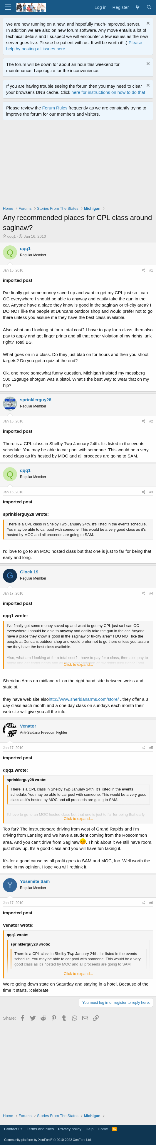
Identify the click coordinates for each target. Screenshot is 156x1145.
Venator (28, 725)
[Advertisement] (79, 164)
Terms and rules (40, 1129)
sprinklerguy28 (35, 399)
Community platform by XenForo (48, 1139)
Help (90, 1129)
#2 (151, 421)
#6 (151, 903)
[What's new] (137, 7)
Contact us (13, 1129)
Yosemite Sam (35, 881)
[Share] (143, 270)
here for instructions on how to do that (108, 92)
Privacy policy (69, 1129)
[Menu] (8, 7)
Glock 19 (29, 571)
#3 (151, 492)
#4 (151, 593)
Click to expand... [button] (78, 664)
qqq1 (11, 236)
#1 (151, 270)
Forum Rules (55, 107)
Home (103, 1129)
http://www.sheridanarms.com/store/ (84, 699)
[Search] (149, 7)
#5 (151, 748)
